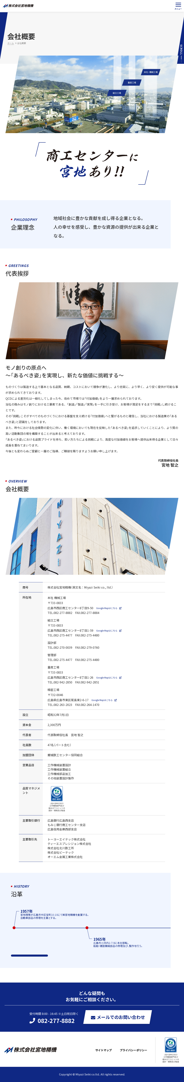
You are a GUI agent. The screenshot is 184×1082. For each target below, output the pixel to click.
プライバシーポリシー (133, 1050)
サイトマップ (103, 1050)
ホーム (10, 43)
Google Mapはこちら (106, 608)
